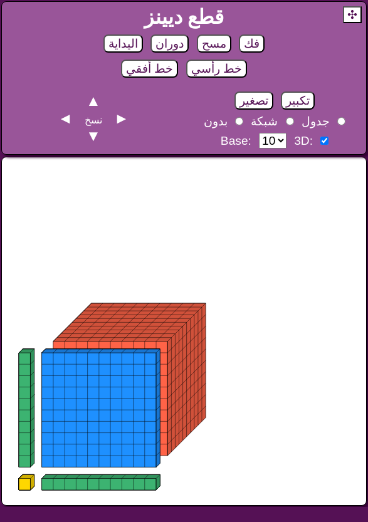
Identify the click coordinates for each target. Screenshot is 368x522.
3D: (303, 140)
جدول (316, 121)
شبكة (264, 121)
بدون (216, 121)
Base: (236, 140)
